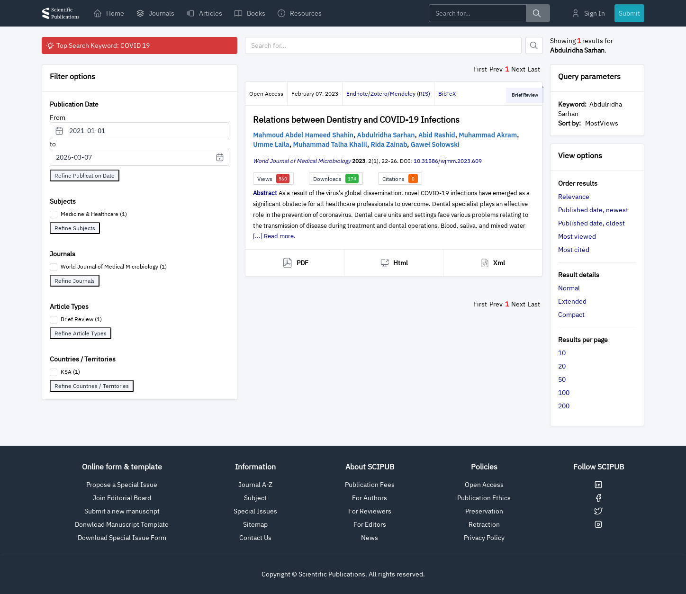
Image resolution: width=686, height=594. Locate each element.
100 (563, 392)
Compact (571, 314)
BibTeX (447, 93)
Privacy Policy (484, 537)
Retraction (484, 524)
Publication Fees (370, 484)
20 (562, 366)
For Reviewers (369, 511)
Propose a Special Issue (121, 484)
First (480, 69)
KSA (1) (70, 371)
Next (518, 69)
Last (534, 69)
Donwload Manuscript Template (122, 524)
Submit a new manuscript (122, 511)
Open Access (484, 484)
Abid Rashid (436, 135)
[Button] (533, 45)
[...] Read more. (274, 236)
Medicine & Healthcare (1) (94, 213)
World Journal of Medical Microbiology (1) (114, 266)
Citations (400, 178)
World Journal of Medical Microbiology (302, 160)
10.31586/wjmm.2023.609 (448, 160)
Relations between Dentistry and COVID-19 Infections (356, 119)
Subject (255, 498)
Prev (496, 69)
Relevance (573, 196)
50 (562, 379)
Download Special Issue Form (122, 537)
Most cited (573, 249)
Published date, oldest (591, 223)
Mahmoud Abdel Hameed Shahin (303, 135)
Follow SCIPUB (598, 466)
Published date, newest (593, 210)
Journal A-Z (255, 484)
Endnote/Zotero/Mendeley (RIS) (388, 93)
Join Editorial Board (122, 498)
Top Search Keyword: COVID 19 (97, 45)
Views (273, 178)
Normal (569, 288)
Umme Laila (271, 144)
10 (562, 353)
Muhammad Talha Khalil (330, 144)
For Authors (369, 498)
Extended (572, 301)
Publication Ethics (484, 498)
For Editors (369, 524)
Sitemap (255, 524)
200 (563, 406)
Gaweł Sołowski (435, 144)
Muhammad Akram (488, 135)
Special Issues (255, 511)
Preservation (484, 511)
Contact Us (255, 537)
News (369, 537)
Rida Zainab (388, 144)
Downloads (336, 178)
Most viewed (577, 236)
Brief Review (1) (81, 319)
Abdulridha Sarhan (386, 135)
